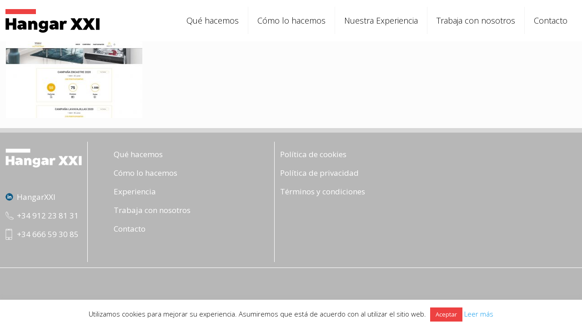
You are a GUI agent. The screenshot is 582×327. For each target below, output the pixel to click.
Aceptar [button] (446, 314)
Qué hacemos (138, 154)
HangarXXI (36, 197)
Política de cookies (313, 154)
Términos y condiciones (322, 191)
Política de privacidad (319, 173)
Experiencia (135, 191)
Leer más (478, 313)
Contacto (130, 228)
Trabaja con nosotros (152, 210)
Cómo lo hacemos (145, 173)
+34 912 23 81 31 (48, 215)
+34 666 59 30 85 (48, 234)
